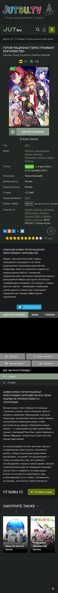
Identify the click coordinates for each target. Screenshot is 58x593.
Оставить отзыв (43, 492)
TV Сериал (20, 39)
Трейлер (50, 314)
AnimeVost (48, 209)
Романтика (30, 157)
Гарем (50, 157)
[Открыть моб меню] (52, 30)
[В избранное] (51, 231)
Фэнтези (29, 150)
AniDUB (28, 209)
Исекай (41, 157)
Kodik (35, 314)
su (12, 29)
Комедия (37, 154)
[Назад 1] (16, 511)
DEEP (27, 198)
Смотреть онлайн (33, 131)
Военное (29, 161)
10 (41, 238)
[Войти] (44, 30)
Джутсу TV (8, 39)
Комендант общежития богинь (40, 546)
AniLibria (38, 209)
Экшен (28, 154)
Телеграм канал (32, 307)
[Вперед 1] (42, 511)
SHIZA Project (32, 213)
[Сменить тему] (53, 588)
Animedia (37, 219)
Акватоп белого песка (14, 548)
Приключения (42, 150)
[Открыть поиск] (37, 30)
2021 (27, 145)
